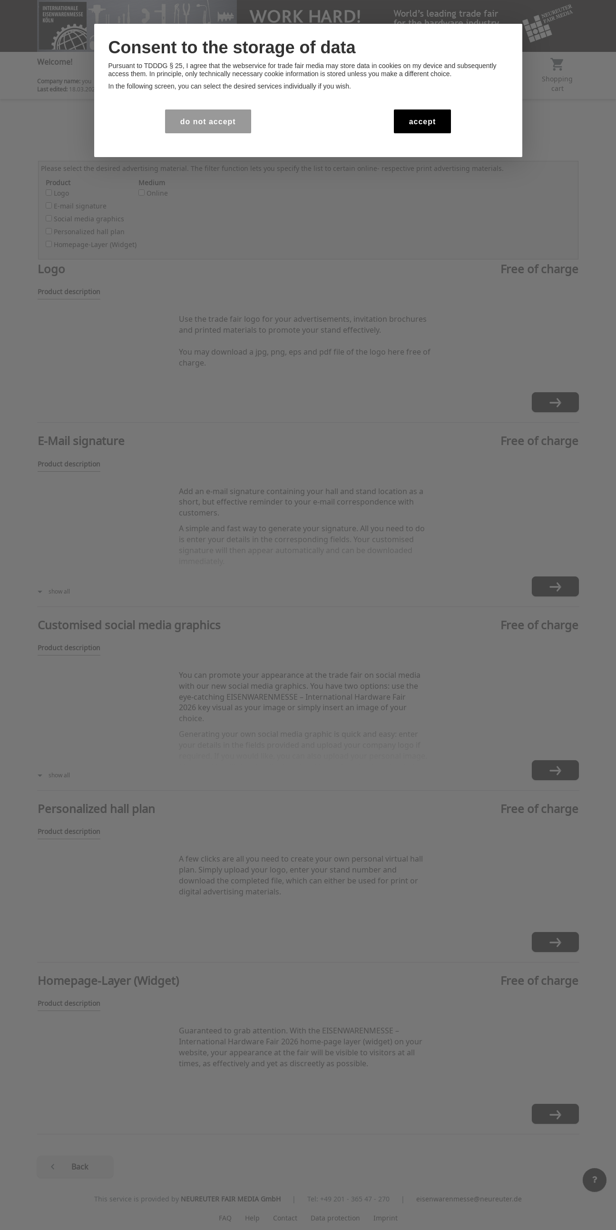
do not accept (208, 122)
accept (422, 122)
